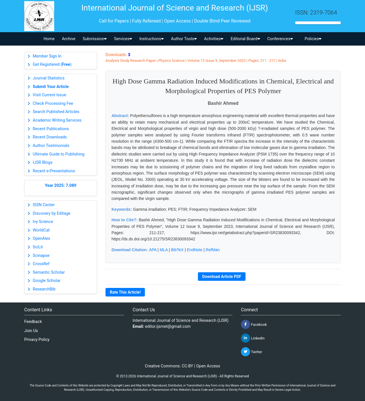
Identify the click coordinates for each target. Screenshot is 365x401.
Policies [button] (313, 38)
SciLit (38, 247)
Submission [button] (95, 38)
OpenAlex (41, 238)
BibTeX (177, 249)
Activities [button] (214, 38)
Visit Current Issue (49, 95)
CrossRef (41, 263)
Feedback (33, 321)
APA (152, 249)
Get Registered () (52, 64)
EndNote (194, 249)
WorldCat (41, 230)
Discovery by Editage (51, 213)
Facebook (254, 324)
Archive (69, 38)
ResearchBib (44, 289)
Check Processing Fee (53, 103)
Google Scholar (46, 280)
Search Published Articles (56, 111)
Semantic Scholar (49, 272)
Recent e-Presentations (54, 171)
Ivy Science (43, 221)
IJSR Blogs (42, 162)
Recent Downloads (50, 137)
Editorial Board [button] (245, 38)
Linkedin (253, 338)
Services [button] (123, 38)
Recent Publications (51, 128)
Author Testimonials (51, 145)
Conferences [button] (280, 38)
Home (49, 38)
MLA (164, 249)
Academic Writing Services (57, 120)
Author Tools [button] (183, 38)
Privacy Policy (37, 339)
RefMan (213, 249)
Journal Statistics (49, 78)
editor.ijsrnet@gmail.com (168, 326)
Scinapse (41, 255)
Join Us (31, 330)
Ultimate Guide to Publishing (58, 154)
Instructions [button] (151, 38)
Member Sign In (47, 56)
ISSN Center (44, 204)
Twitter (251, 351)
